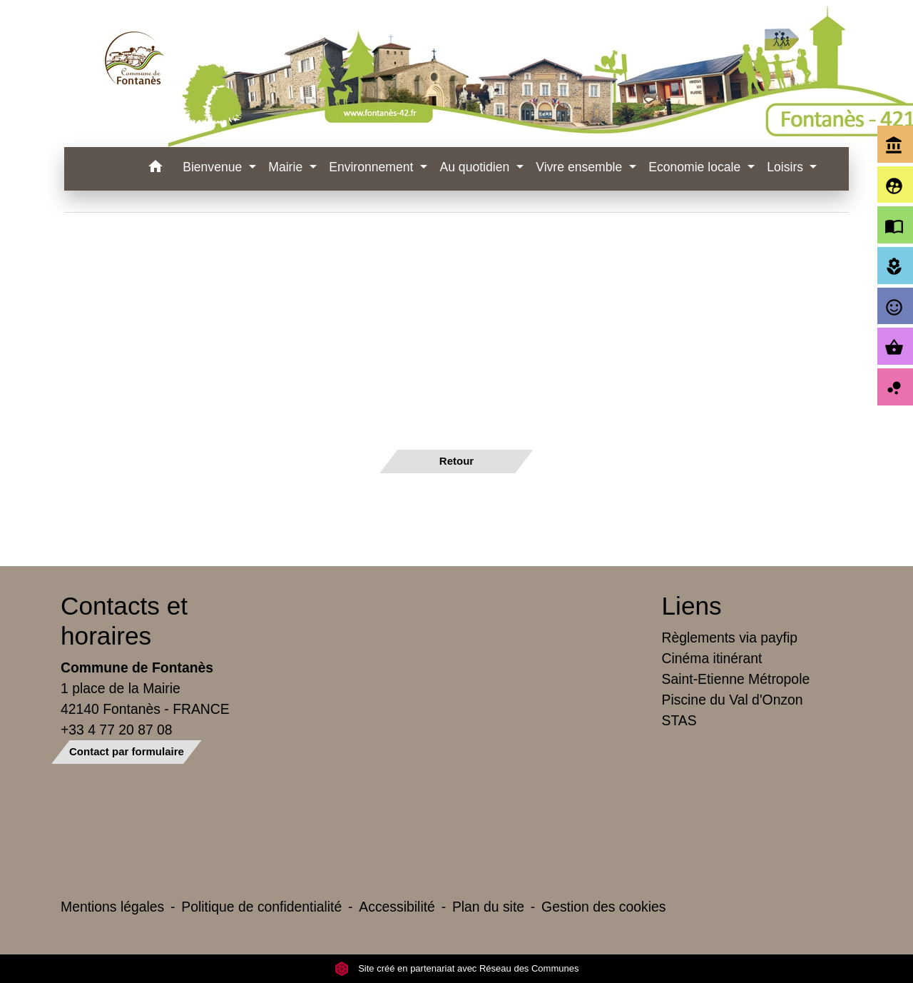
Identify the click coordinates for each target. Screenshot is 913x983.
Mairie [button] (287, 167)
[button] (155, 169)
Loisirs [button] (787, 167)
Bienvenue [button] (214, 167)
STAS (679, 720)
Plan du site (488, 906)
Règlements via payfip (729, 637)
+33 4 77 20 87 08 (117, 729)
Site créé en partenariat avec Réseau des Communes (457, 968)
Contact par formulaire (126, 751)
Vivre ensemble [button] (581, 167)
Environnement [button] (373, 167)
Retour (456, 461)
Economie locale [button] (696, 167)
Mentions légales (112, 906)
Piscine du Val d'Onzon (732, 699)
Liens (692, 606)
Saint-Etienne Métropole (736, 679)
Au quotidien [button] (476, 167)
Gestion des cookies (603, 906)
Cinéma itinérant (712, 658)
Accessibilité (397, 906)
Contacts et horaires (124, 621)
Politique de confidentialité (261, 906)
